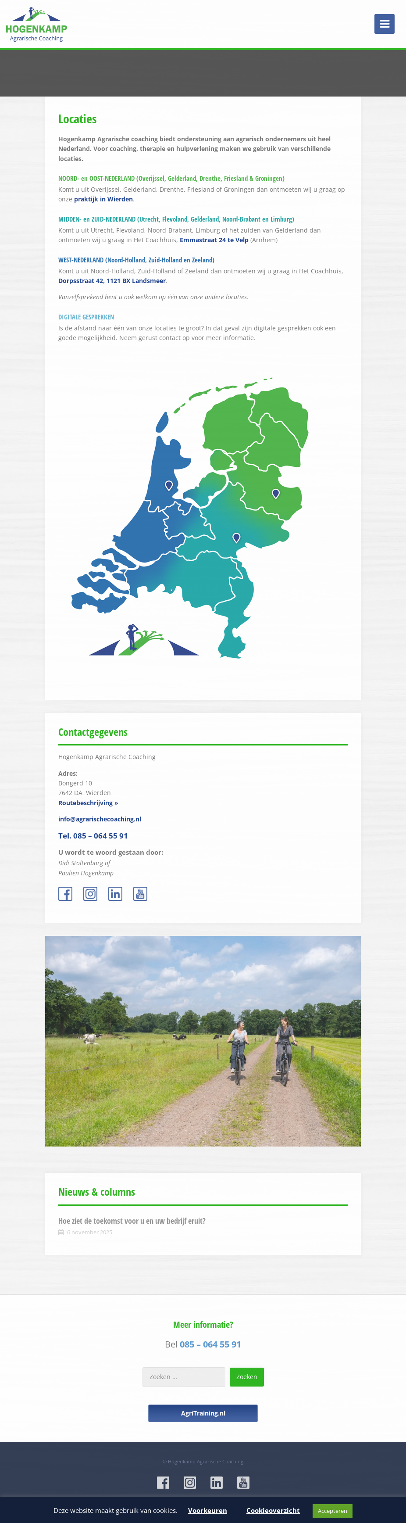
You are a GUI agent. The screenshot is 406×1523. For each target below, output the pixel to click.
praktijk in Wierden (103, 199)
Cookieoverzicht (273, 1510)
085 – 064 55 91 (210, 1344)
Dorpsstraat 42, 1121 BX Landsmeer (112, 280)
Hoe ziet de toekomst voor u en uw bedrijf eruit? (132, 1220)
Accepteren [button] (332, 1511)
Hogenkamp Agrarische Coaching (205, 1461)
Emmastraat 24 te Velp (214, 240)
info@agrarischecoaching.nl (99, 819)
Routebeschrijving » (88, 803)
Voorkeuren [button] (207, 1510)
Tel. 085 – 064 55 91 (93, 836)
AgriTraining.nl (203, 1413)
